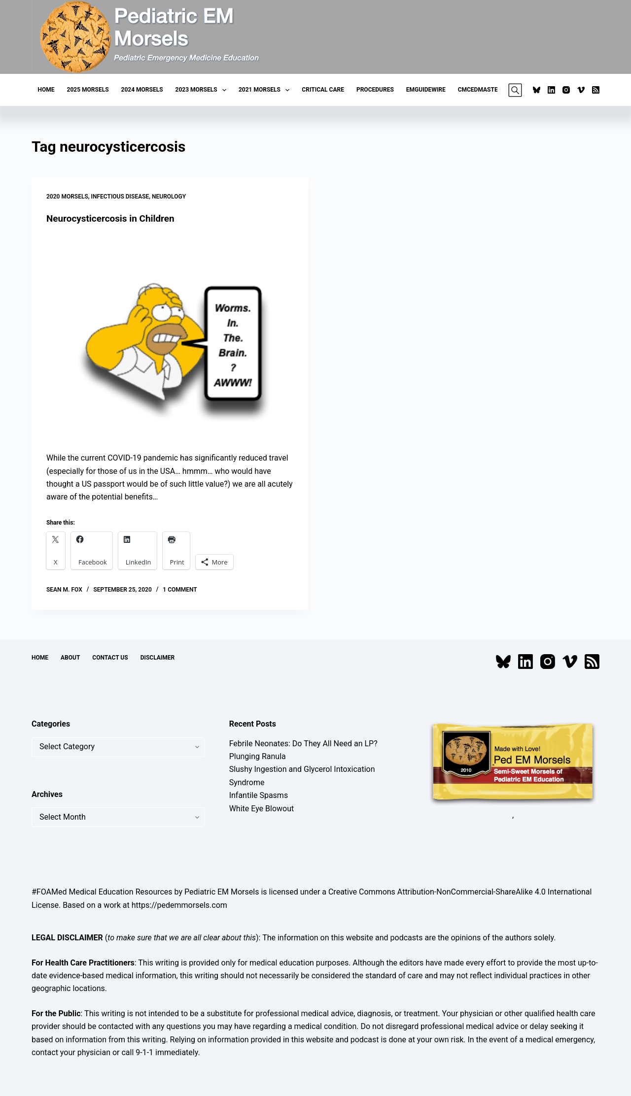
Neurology (169, 196)
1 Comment (180, 589)
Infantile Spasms (258, 795)
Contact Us (110, 657)
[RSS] (595, 90)
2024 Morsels (142, 89)
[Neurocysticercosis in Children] (170, 338)
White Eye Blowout (261, 808)
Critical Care (323, 89)
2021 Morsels (266, 90)
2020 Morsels (67, 196)
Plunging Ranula (257, 756)
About (70, 657)
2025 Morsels (88, 89)
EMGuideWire (426, 89)
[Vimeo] (581, 90)
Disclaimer (157, 657)
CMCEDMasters (481, 89)
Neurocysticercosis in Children (114, 218)
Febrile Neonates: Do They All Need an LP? (303, 743)
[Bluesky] (536, 90)
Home (46, 89)
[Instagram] (566, 90)
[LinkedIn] (551, 90)
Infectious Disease (120, 196)
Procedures (375, 89)
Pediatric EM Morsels (221, 892)
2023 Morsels (202, 90)
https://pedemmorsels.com (179, 904)
